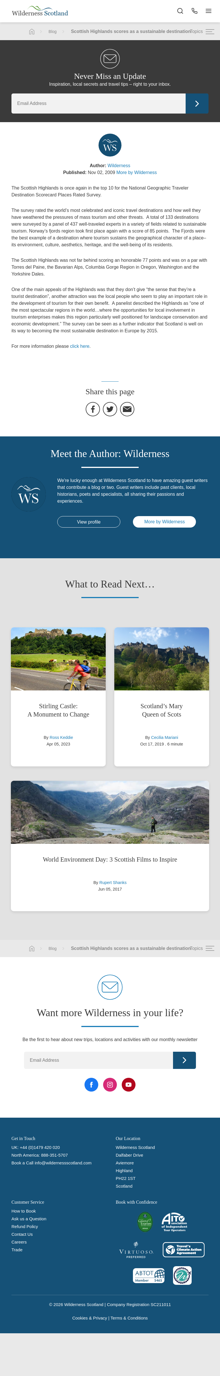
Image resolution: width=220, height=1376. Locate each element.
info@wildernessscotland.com (63, 1162)
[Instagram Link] (110, 1085)
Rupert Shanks (113, 882)
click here (80, 346)
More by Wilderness (136, 172)
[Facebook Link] (91, 1085)
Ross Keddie (61, 737)
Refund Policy (24, 1226)
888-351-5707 (54, 1155)
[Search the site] (180, 11)
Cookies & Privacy (89, 1318)
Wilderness (119, 165)
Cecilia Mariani (164, 737)
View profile (89, 522)
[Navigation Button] (208, 11)
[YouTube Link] (128, 1085)
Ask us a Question (28, 1218)
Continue (197, 103)
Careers (19, 1242)
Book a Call (22, 1162)
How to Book (23, 1211)
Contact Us (22, 1234)
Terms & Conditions (129, 1318)
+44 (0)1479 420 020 (40, 1147)
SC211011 (161, 1304)
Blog (53, 31)
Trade (17, 1249)
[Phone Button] (194, 11)
